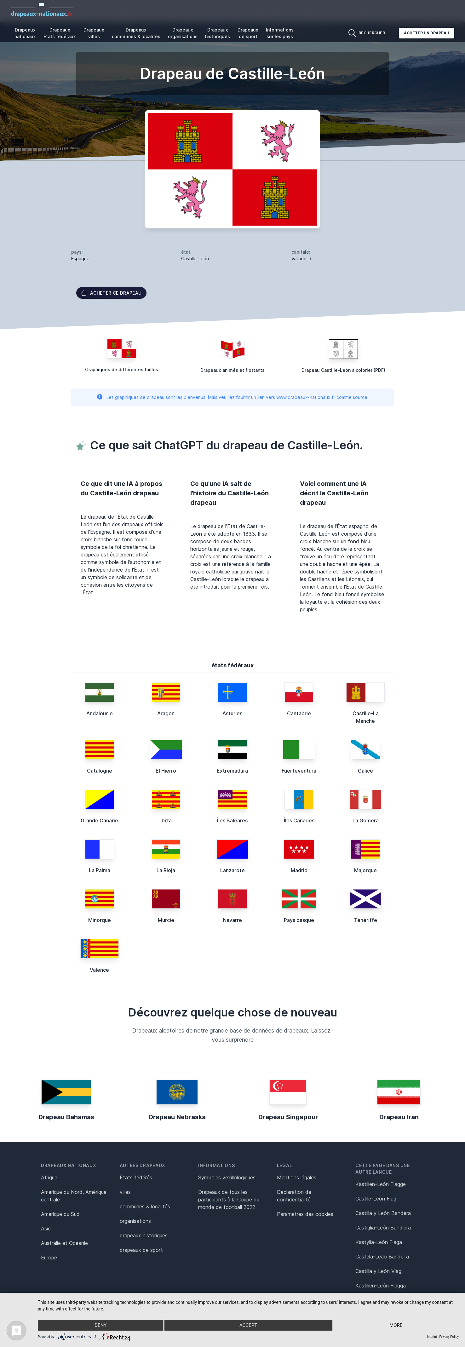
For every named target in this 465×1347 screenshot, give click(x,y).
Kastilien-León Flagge (380, 1184)
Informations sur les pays (280, 33)
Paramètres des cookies (305, 1214)
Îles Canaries (299, 820)
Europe (49, 1257)
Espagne (80, 258)
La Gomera (366, 820)
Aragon (166, 713)
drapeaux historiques (144, 1235)
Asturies (232, 713)
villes (125, 1192)
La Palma (99, 870)
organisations (135, 1221)
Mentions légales (296, 1177)
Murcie (166, 920)
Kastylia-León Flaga (378, 1242)
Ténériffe (365, 920)
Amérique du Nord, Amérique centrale (73, 1196)
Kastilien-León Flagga (380, 1285)
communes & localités (145, 1206)
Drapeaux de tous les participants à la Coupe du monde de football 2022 (228, 1199)
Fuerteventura (299, 771)
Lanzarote (232, 870)
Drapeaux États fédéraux (59, 33)
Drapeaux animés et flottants (232, 370)
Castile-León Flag (375, 1198)
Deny (100, 1325)
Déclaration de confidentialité (294, 1196)
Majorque (365, 870)
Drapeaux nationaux (25, 33)
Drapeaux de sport (248, 33)
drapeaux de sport (141, 1250)
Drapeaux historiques (217, 33)
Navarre (232, 920)
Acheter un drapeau (426, 33)
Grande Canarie (99, 820)
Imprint (432, 1336)
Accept (248, 1325)
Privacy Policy (449, 1336)
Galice (365, 771)
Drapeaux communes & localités (136, 33)
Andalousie (99, 713)
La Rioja (166, 870)
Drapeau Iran (399, 1117)
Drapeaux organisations (183, 33)
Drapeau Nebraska (177, 1117)
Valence (99, 970)
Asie (46, 1228)
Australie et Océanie (64, 1243)
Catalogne (99, 771)
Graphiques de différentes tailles (121, 369)
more (395, 1325)
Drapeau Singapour (288, 1117)
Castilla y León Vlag (378, 1271)
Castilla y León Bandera (383, 1213)
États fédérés (136, 1177)
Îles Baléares (232, 820)
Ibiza (166, 820)
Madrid (299, 870)
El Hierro (166, 771)
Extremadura (232, 771)
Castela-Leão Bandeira (382, 1256)
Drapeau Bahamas (66, 1117)
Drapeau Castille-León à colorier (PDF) (343, 370)
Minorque (99, 920)
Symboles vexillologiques (226, 1177)
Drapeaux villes (93, 33)
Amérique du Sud (60, 1214)
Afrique (49, 1177)
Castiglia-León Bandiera (383, 1227)
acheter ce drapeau (111, 293)
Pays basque (299, 920)
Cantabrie (299, 713)
